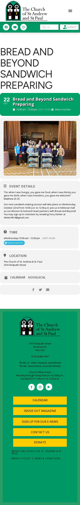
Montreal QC (40, 346)
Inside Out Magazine (40, 411)
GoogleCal (37, 277)
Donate (40, 442)
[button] (70, 11)
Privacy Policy (21, 458)
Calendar (17, 277)
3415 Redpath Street (40, 343)
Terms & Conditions (47, 458)
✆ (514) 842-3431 (40, 356)
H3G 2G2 (40, 350)
